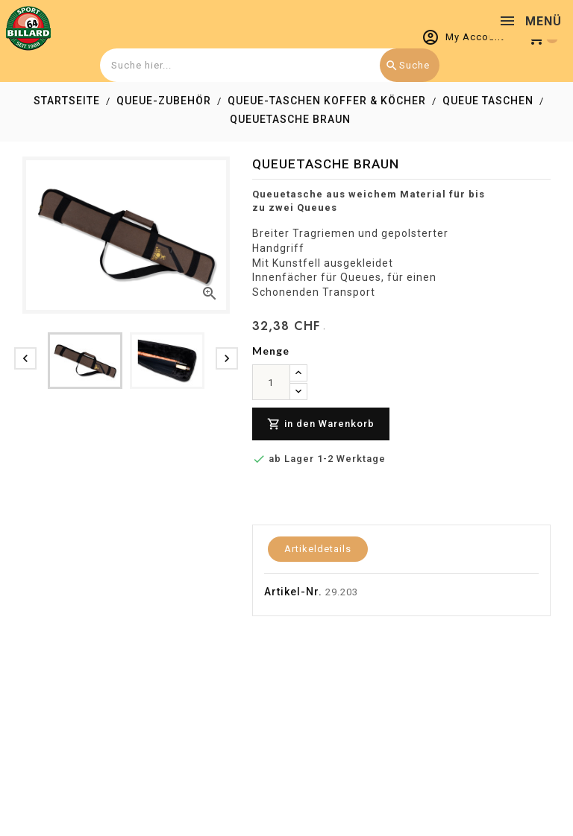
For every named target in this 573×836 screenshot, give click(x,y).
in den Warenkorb (321, 424)
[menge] (271, 382)
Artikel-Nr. (293, 592)
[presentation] (25, 358)
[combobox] (268, 65)
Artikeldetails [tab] (317, 548)
